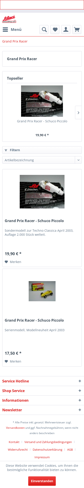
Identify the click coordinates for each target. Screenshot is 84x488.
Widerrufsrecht (18, 450)
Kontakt (14, 442)
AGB (70, 450)
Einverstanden (42, 481)
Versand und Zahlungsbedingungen (48, 442)
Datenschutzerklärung (47, 450)
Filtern (12, 150)
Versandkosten (15, 428)
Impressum (42, 457)
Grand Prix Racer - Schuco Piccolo (42, 121)
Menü (12, 29)
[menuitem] (12, 29)
